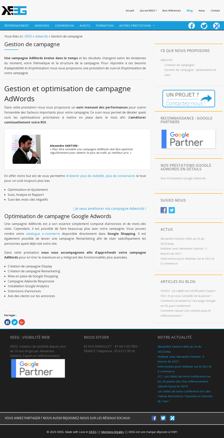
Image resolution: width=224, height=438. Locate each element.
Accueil (130, 10)
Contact (215, 10)
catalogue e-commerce (43, 234)
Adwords (41, 36)
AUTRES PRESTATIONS (135, 25)
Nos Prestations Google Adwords (183, 178)
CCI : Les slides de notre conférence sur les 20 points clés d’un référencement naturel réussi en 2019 (184, 381)
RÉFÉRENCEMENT (16, 25)
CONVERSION (64, 25)
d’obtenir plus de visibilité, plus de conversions (100, 176)
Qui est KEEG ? (148, 10)
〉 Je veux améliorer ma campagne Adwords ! (109, 208)
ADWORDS (42, 25)
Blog (190, 10)
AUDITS (85, 25)
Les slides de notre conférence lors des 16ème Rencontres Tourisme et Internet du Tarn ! (185, 396)
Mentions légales (112, 432)
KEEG (28, 36)
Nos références (171, 10)
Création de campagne (179, 65)
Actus (202, 10)
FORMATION (104, 25)
